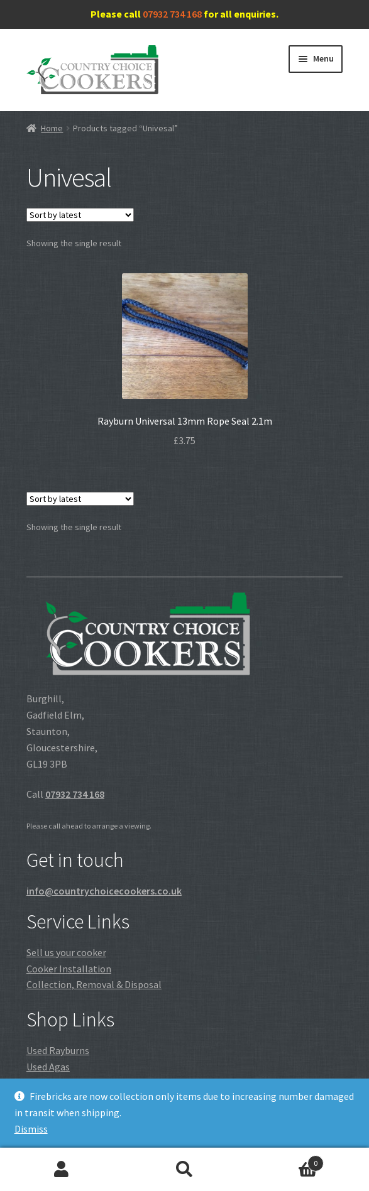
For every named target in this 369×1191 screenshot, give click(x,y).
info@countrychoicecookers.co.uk (104, 890)
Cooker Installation (68, 968)
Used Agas (48, 1066)
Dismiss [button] (31, 1129)
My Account (61, 1169)
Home (52, 128)
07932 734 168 (172, 14)
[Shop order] (80, 215)
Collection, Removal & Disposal (94, 984)
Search (184, 1169)
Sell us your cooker (66, 952)
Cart (285, 1161)
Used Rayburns (57, 1050)
